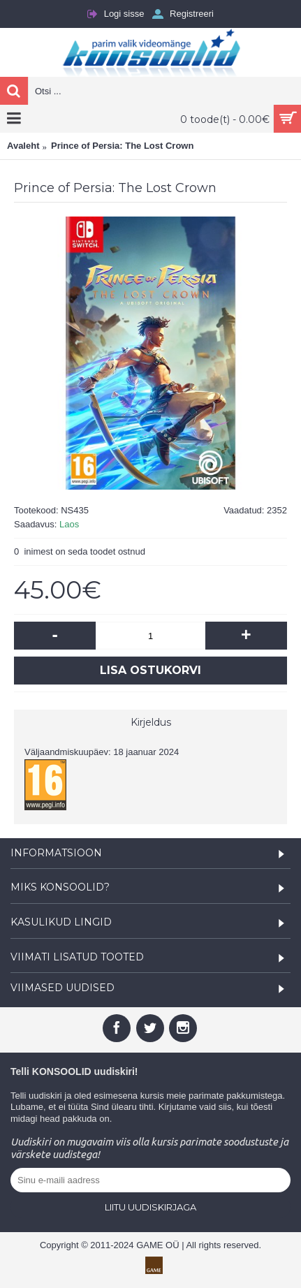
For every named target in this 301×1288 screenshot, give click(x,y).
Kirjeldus (151, 722)
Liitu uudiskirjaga (150, 1207)
